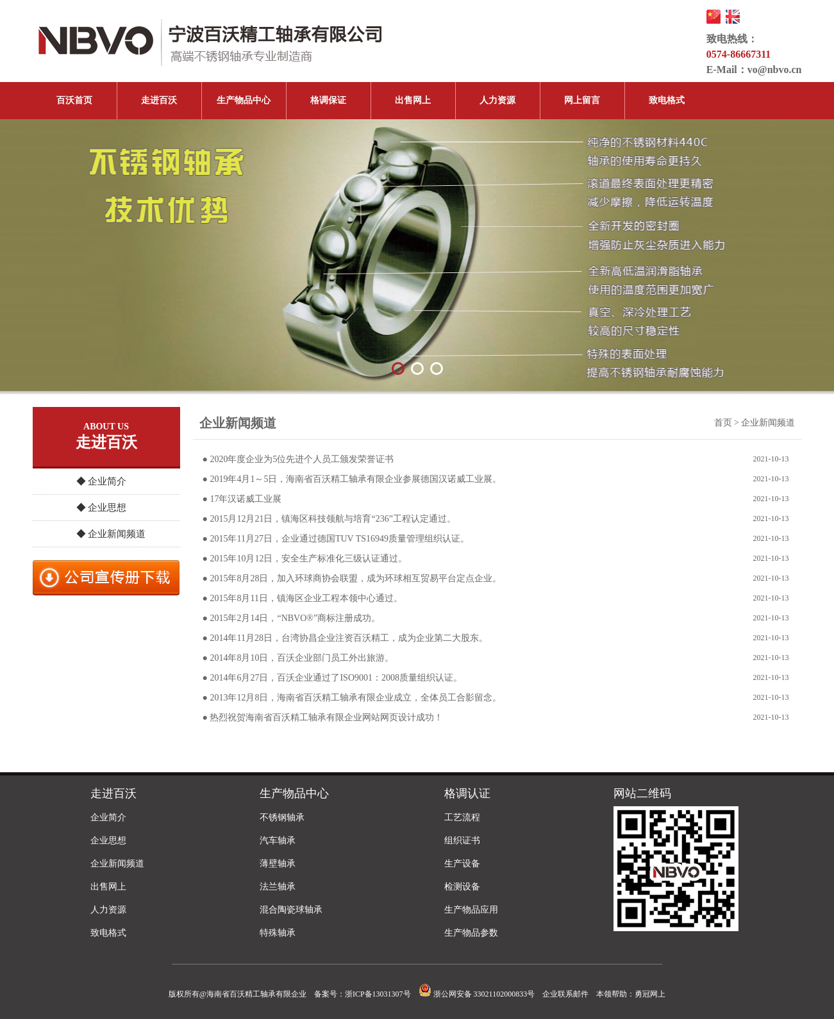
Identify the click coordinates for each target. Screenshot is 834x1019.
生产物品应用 (471, 910)
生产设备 (462, 863)
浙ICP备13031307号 (378, 994)
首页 (723, 422)
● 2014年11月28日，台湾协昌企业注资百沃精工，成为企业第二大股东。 (345, 638)
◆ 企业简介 (101, 481)
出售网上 (413, 100)
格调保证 (328, 100)
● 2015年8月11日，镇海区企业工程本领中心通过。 (303, 598)
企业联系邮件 (565, 994)
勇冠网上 (650, 994)
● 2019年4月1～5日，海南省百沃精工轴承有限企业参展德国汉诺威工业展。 (352, 479)
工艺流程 (462, 817)
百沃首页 (74, 100)
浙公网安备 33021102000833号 (477, 994)
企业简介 (108, 817)
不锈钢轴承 (282, 817)
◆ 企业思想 (101, 507)
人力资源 (497, 100)
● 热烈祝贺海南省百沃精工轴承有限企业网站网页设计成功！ (323, 717)
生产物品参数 (471, 933)
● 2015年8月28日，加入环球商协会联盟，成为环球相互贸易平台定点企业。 (352, 578)
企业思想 (108, 840)
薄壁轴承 (278, 863)
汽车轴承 (278, 840)
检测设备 (462, 886)
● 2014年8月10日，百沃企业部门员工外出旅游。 (298, 658)
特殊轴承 (278, 933)
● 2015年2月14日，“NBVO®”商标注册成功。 (292, 618)
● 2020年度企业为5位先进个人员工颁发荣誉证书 (298, 459)
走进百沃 (159, 100)
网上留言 (582, 100)
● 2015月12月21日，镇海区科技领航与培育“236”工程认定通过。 (329, 519)
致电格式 (667, 100)
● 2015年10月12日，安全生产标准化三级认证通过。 (305, 558)
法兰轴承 (278, 886)
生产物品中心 (244, 100)
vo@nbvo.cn (774, 69)
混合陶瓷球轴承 (291, 910)
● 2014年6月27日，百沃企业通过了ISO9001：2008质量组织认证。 (333, 678)
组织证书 (462, 840)
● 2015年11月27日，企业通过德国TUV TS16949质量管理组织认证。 (336, 538)
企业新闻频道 (117, 863)
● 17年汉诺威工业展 (242, 499)
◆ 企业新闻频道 (111, 534)
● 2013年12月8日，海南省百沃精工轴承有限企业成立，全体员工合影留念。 (352, 697)
